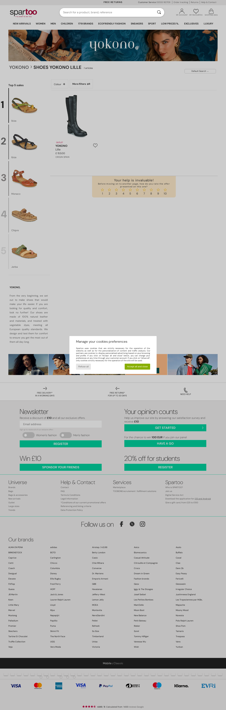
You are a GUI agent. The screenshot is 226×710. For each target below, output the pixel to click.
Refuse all (83, 366)
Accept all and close (137, 366)
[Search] (159, 12)
